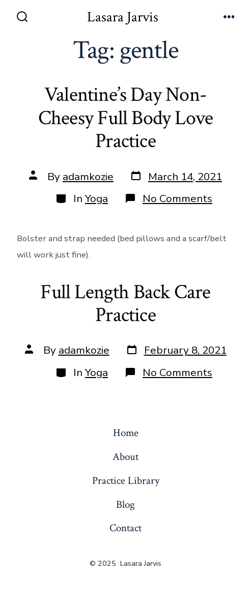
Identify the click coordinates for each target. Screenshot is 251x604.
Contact (125, 528)
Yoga (96, 198)
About (125, 457)
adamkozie (88, 176)
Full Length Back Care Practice (125, 304)
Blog (125, 504)
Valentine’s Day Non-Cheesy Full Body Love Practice (125, 117)
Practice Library (125, 480)
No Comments (177, 198)
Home (125, 433)
